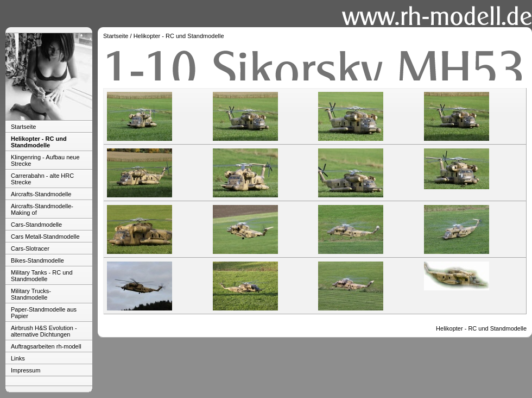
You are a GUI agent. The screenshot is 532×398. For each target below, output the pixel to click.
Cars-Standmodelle (36, 224)
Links (18, 358)
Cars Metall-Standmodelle (45, 236)
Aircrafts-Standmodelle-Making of (42, 209)
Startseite (23, 126)
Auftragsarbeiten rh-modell (46, 346)
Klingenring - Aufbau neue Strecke (45, 160)
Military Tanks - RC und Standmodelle (42, 275)
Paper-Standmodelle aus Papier (44, 312)
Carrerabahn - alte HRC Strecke (42, 178)
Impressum (25, 370)
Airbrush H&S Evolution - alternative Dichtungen (44, 331)
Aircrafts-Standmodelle (41, 194)
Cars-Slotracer (30, 248)
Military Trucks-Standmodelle (31, 294)
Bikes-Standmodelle (37, 260)
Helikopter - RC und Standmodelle (39, 141)
